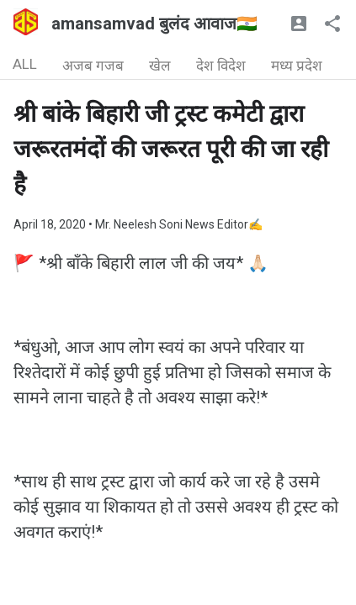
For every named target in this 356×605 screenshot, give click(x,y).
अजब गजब (93, 65)
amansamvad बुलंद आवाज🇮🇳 (154, 23)
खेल (160, 65)
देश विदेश (221, 65)
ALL (25, 63)
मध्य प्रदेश (296, 65)
